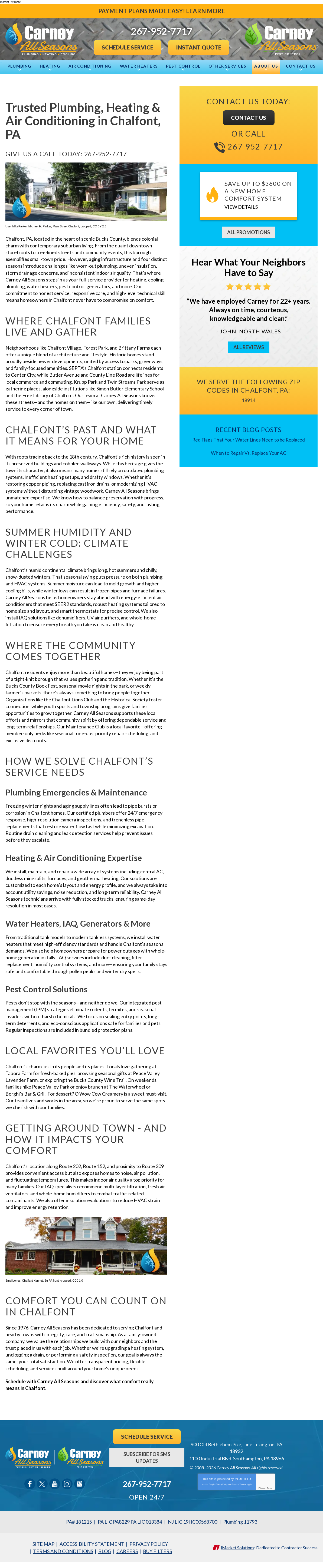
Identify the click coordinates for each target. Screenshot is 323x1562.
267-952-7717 (107, 154)
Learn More (205, 11)
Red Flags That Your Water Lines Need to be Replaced (248, 440)
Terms (269, 1488)
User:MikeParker (16, 226)
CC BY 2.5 (99, 226)
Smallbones (13, 1280)
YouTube (54, 1483)
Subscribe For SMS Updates (146, 1457)
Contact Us (248, 117)
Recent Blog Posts (248, 429)
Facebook (29, 1483)
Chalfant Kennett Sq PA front (40, 1280)
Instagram (67, 1483)
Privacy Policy (221, 1484)
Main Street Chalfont (66, 226)
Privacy (262, 1488)
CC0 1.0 (77, 1280)
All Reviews (248, 347)
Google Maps (79, 1483)
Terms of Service (239, 1484)
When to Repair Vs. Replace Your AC (248, 453)
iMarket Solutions (237, 1547)
